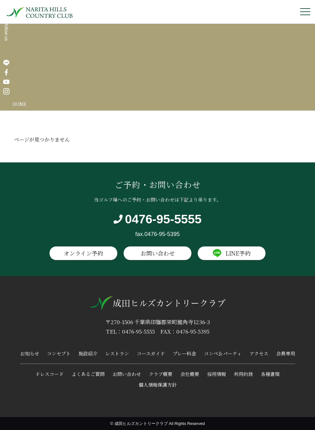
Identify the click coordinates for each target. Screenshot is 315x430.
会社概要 (189, 374)
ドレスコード (49, 374)
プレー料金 (184, 353)
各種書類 (270, 374)
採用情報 (216, 374)
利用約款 (243, 374)
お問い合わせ (158, 253)
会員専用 (285, 353)
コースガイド (151, 353)
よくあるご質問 (88, 374)
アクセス (258, 353)
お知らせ (29, 353)
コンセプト (59, 353)
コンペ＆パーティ (223, 353)
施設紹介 (88, 353)
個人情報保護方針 (158, 384)
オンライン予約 (83, 253)
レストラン (117, 353)
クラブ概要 (160, 374)
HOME (19, 104)
